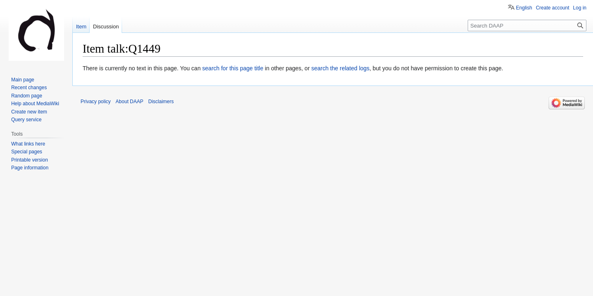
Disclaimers (161, 101)
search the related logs (340, 68)
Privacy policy (96, 101)
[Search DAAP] (527, 25)
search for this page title (232, 68)
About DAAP (129, 101)
